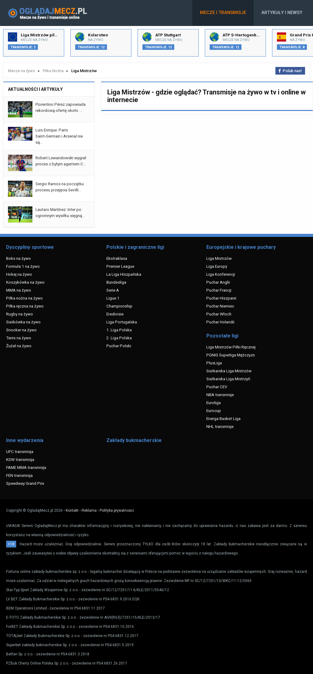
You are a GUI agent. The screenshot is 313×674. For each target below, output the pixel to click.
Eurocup (213, 410)
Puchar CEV (216, 386)
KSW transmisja (20, 459)
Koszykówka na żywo (25, 282)
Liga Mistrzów (219, 258)
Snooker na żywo (21, 329)
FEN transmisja (19, 475)
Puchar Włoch (218, 313)
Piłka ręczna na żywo (25, 306)
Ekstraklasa (116, 258)
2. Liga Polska (119, 337)
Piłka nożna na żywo (24, 298)
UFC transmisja (19, 451)
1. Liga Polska (119, 329)
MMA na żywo (18, 290)
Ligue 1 (113, 298)
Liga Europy (216, 266)
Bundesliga (116, 282)
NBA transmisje (220, 394)
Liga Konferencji (220, 274)
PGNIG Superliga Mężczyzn (230, 354)
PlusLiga (214, 362)
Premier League (120, 266)
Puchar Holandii (220, 321)
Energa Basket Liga (223, 418)
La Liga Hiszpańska (123, 274)
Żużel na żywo (18, 345)
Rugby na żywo (19, 313)
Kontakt (72, 510)
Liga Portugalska (121, 321)
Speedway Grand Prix (25, 483)
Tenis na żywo (18, 337)
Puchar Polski (118, 345)
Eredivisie (114, 313)
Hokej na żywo (19, 274)
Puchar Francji (218, 290)
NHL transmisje (220, 426)
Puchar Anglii (218, 282)
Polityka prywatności (117, 510)
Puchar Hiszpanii (221, 298)
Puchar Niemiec (220, 306)
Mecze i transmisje (223, 12)
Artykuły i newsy (281, 12)
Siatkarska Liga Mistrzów (229, 370)
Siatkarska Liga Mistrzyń (228, 378)
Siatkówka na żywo (23, 321)
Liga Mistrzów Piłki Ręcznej (231, 346)
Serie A (112, 290)
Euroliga (213, 402)
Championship (119, 306)
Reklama (89, 510)
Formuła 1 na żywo (23, 266)
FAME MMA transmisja (26, 467)
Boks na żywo (18, 258)
